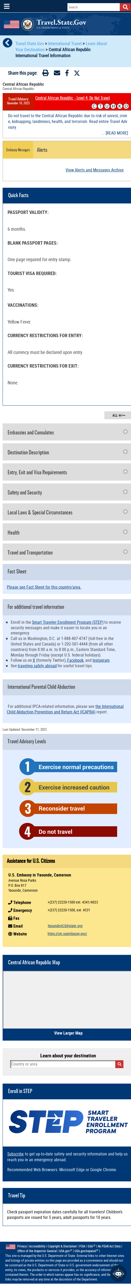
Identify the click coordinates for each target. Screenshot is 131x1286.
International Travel (65, 43)
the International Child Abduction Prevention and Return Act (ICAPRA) (65, 709)
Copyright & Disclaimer (62, 1246)
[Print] (45, 74)
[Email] (57, 74)
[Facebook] (67, 74)
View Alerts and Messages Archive (95, 170)
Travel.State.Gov (30, 43)
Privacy (22, 1246)
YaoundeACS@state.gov (65, 925)
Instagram (101, 660)
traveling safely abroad (37, 666)
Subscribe (15, 1154)
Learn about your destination (68, 1055)
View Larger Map (68, 1033)
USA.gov (65, 1251)
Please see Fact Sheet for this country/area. (44, 587)
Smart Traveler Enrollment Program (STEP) (68, 622)
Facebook (75, 660)
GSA (91, 1246)
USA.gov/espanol (87, 1251)
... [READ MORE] (114, 133)
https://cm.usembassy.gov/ (67, 933)
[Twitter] (77, 73)
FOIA (82, 1246)
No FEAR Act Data (109, 1246)
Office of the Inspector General (37, 1251)
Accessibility (37, 1246)
